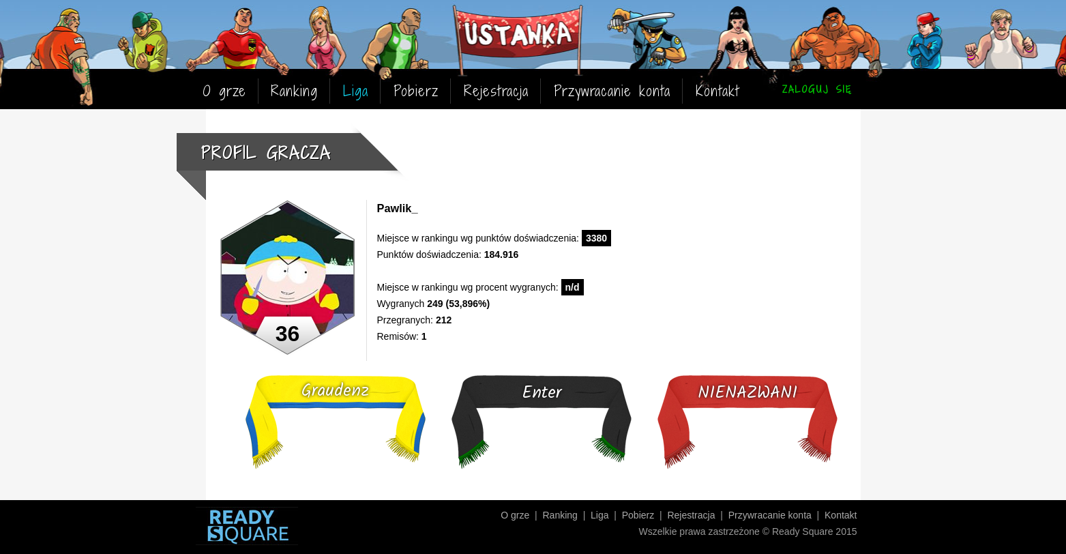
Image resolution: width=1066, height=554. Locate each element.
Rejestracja (496, 91)
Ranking (294, 91)
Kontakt (717, 91)
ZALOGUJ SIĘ (817, 89)
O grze (224, 91)
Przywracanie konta (612, 91)
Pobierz (416, 91)
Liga (355, 91)
